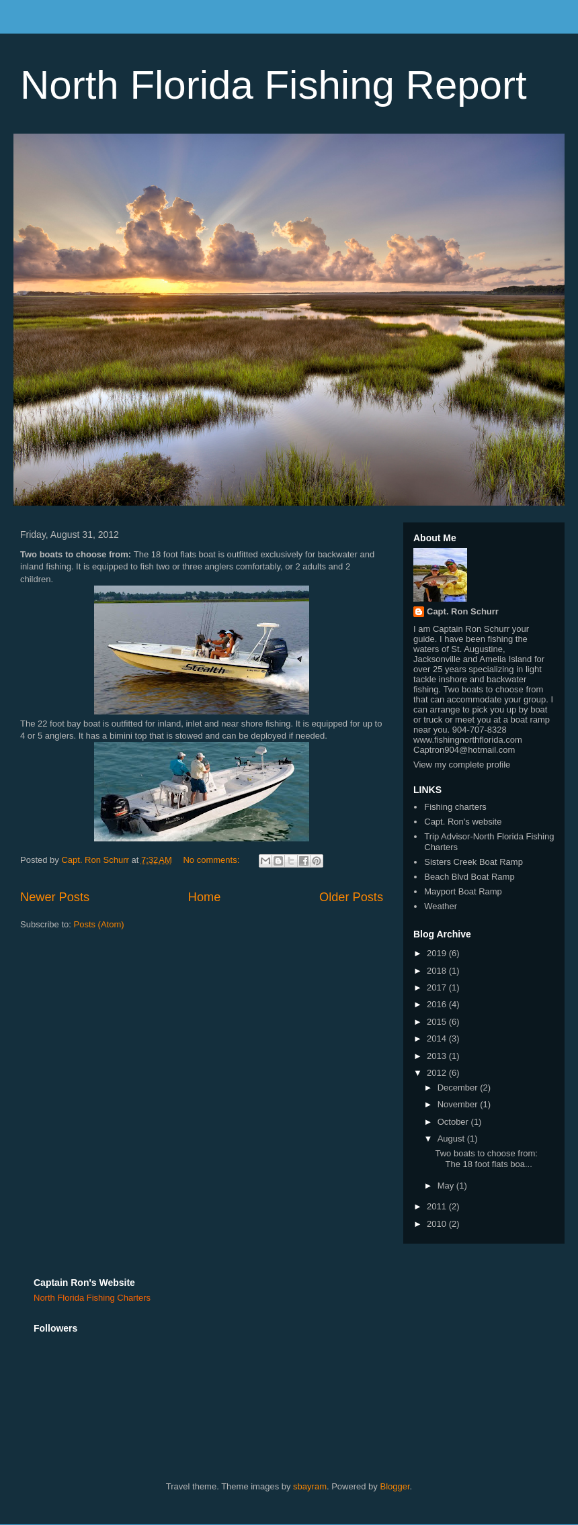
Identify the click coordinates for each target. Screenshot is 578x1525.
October (454, 1122)
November (459, 1104)
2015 (438, 1022)
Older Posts (351, 897)
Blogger (394, 1486)
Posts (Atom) (99, 924)
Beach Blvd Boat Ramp (469, 877)
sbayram (310, 1486)
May (447, 1186)
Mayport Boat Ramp (463, 891)
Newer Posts (54, 897)
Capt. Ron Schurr (463, 611)
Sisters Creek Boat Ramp (473, 862)
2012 (438, 1073)
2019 (438, 953)
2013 (438, 1056)
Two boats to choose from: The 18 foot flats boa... (486, 1158)
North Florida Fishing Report (273, 84)
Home (204, 897)
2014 (438, 1038)
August (452, 1139)
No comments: (212, 860)
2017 (438, 987)
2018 (438, 971)
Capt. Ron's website (462, 822)
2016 (438, 1004)
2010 (438, 1224)
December (459, 1087)
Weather (440, 906)
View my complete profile (461, 764)
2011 (438, 1206)
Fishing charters (455, 807)
